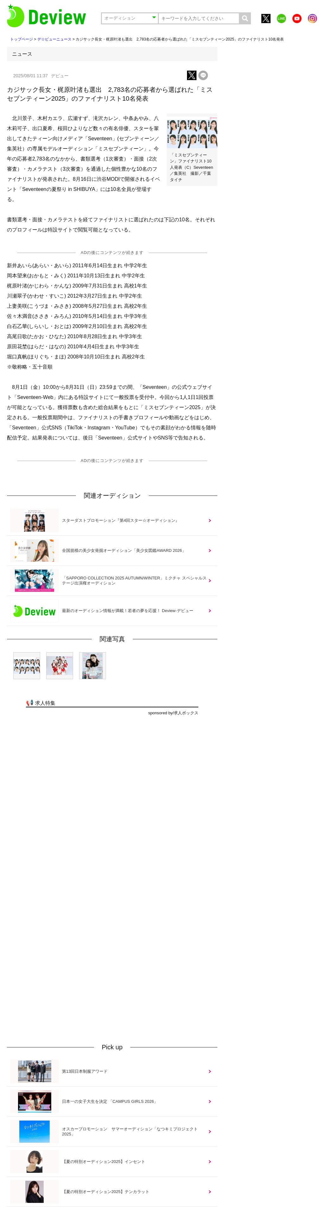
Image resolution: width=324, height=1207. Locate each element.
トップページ (21, 39)
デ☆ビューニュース (54, 39)
